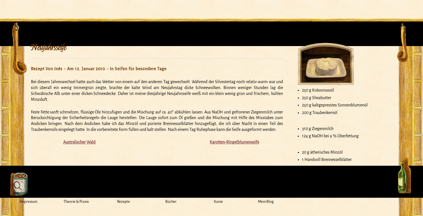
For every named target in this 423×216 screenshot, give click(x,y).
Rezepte (123, 201)
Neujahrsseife (48, 48)
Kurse (218, 201)
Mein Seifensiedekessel (211, 6)
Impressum (29, 201)
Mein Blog (266, 201)
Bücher (171, 201)
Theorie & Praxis (76, 201)
